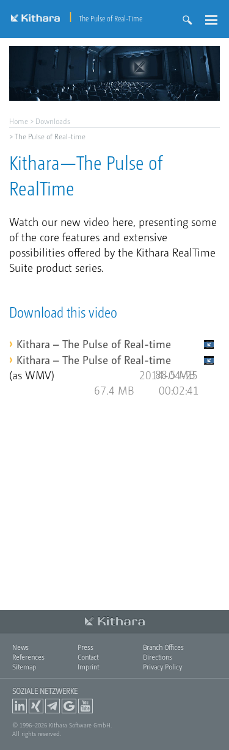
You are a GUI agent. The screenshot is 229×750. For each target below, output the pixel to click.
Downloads (52, 121)
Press (85, 647)
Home (18, 121)
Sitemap (24, 666)
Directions (157, 656)
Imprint (88, 666)
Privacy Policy (162, 666)
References (28, 656)
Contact (88, 656)
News (20, 647)
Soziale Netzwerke (45, 691)
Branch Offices (163, 647)
